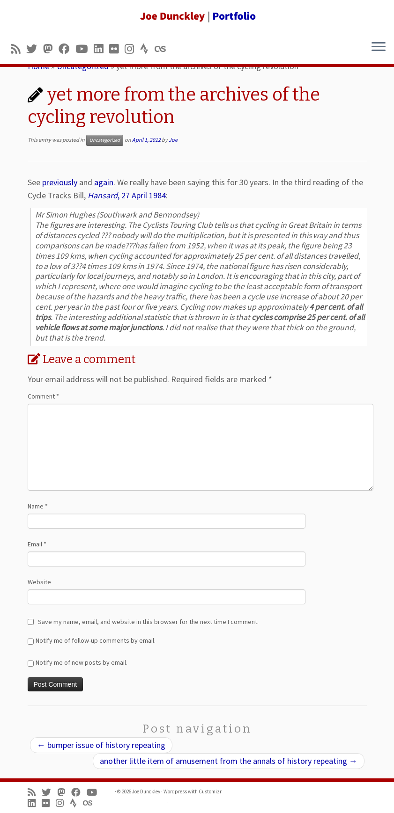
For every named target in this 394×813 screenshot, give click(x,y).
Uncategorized (104, 140)
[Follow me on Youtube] (84, 49)
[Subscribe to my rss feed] (18, 49)
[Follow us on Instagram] (132, 49)
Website (39, 582)
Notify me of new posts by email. (81, 662)
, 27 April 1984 (127, 195)
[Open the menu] (379, 47)
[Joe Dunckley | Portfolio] (197, 16)
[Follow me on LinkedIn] (101, 49)
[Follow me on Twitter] (34, 49)
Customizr (210, 791)
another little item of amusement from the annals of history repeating (228, 760)
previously (59, 182)
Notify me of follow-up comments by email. (96, 640)
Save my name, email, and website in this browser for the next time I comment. (148, 621)
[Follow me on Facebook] (67, 49)
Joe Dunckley (146, 791)
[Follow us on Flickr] (117, 49)
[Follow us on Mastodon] (51, 49)
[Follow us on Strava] (147, 49)
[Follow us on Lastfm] (163, 49)
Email (37, 544)
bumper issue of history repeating (101, 745)
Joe (173, 139)
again (103, 182)
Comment (43, 396)
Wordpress (175, 791)
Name (38, 506)
